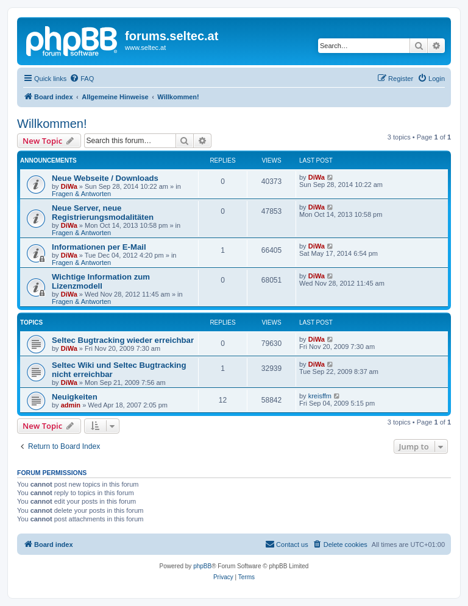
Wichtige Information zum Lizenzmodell (101, 281)
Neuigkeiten (75, 396)
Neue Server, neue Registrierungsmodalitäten (103, 212)
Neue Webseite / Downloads (105, 178)
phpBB (202, 566)
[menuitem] (81, 78)
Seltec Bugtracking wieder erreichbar (123, 340)
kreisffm (320, 396)
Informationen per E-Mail (99, 247)
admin (70, 405)
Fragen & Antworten (81, 193)
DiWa (69, 186)
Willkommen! (52, 123)
